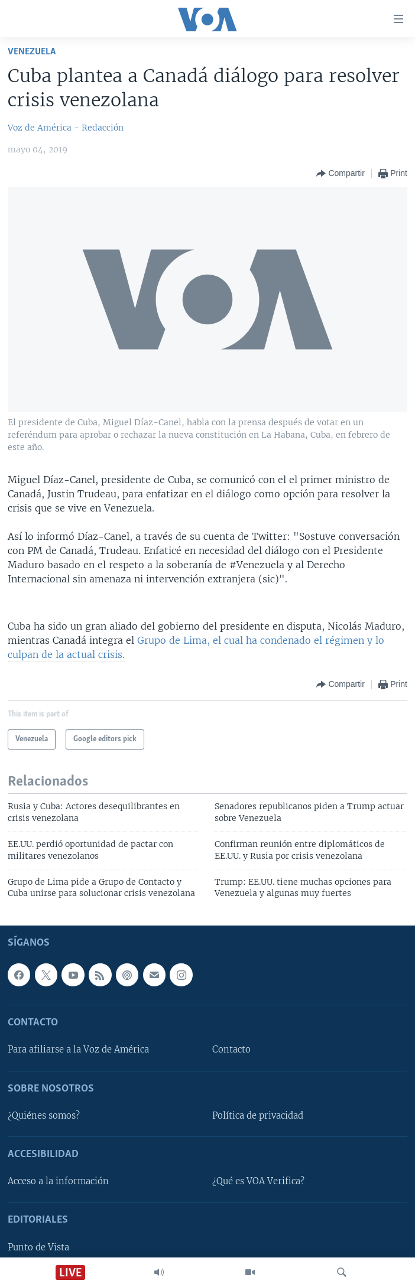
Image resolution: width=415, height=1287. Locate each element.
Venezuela (32, 52)
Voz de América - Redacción (66, 127)
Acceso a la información (58, 1181)
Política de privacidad (257, 1115)
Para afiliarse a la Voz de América (78, 1049)
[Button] (340, 174)
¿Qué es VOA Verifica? (258, 1181)
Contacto (231, 1049)
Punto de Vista (38, 1247)
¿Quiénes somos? (44, 1115)
